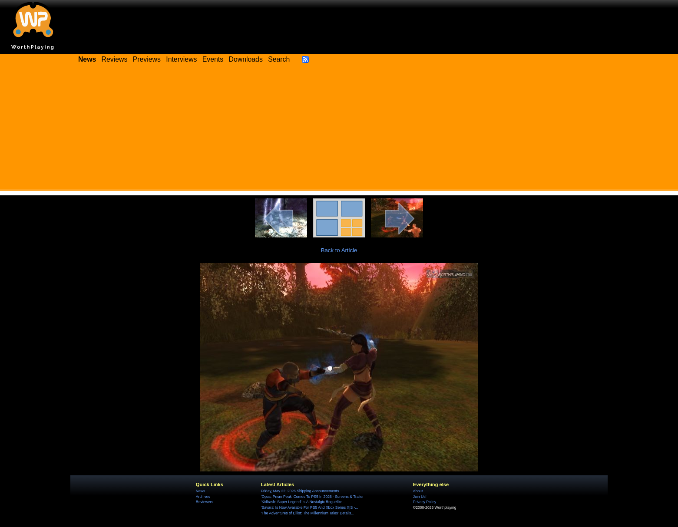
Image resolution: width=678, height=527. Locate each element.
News (200, 491)
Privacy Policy (424, 502)
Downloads (246, 59)
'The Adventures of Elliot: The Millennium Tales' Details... (307, 513)
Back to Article (339, 250)
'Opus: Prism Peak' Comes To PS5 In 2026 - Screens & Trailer (312, 496)
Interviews (181, 59)
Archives (203, 496)
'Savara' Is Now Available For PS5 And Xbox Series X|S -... (309, 507)
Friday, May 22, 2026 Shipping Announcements (300, 491)
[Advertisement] (339, 130)
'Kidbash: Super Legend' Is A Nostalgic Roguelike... (303, 502)
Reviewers (204, 502)
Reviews (115, 59)
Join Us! (420, 496)
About (418, 491)
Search (279, 59)
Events (212, 59)
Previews (147, 59)
